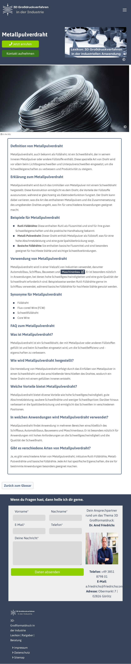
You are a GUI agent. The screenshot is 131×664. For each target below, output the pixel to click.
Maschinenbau (71, 271)
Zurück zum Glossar (17, 485)
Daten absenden (47, 572)
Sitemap (18, 657)
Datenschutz (21, 652)
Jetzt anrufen (20, 44)
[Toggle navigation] (124, 10)
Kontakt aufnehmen (20, 53)
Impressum (20, 647)
